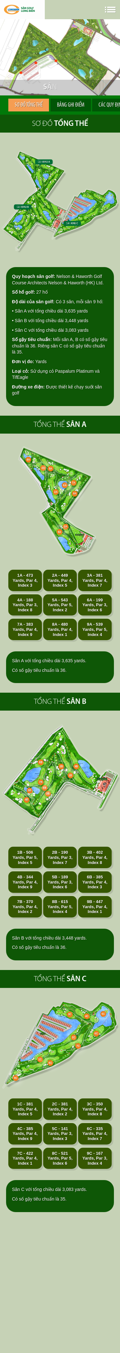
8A (74, 493)
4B (26, 799)
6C (96, 1033)
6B (44, 788)
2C (73, 1037)
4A (28, 459)
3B (47, 793)
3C (69, 1014)
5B (29, 790)
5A (50, 468)
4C (86, 1016)
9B (76, 766)
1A (65, 526)
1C (40, 1059)
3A (42, 467)
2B (61, 766)
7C (78, 1045)
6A (64, 485)
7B (40, 782)
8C (50, 1062)
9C (15, 1077)
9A (59, 531)
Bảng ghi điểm (70, 105)
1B (70, 775)
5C (103, 1013)
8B (40, 762)
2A (55, 491)
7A (73, 482)
